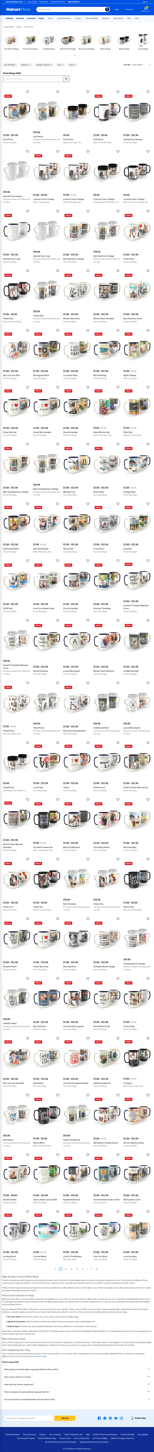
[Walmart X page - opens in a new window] (104, 1418)
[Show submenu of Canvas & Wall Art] (99, 18)
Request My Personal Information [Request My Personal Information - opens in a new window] (94, 1442)
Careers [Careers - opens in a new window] (42, 1434)
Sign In (145, 2)
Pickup (41, 18)
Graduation (31, 18)
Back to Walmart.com (14, 2)
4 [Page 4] (77, 1269)
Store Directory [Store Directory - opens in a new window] (29, 1434)
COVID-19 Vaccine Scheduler (105, 1434)
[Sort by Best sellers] (141, 65)
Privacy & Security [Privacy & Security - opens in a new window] (81, 1438)
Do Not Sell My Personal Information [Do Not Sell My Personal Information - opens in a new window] (61, 1442)
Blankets (106, 18)
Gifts (129, 18)
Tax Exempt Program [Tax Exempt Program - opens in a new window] (26, 1438)
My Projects (44, 2)
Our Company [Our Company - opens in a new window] (55, 1434)
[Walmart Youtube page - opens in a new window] (115, 1418)
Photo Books (118, 18)
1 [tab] (74, 54)
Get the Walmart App (47, 1438)
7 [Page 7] (91, 1269)
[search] (66, 79)
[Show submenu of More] (140, 18)
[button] (17, 92)
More (137, 18)
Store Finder (32, 2)
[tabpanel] (11, 43)
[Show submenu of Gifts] (132, 18)
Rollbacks (9, 18)
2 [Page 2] (65, 1269)
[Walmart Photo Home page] (18, 9)
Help (117, 9)
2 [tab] (78, 54)
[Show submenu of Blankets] (110, 18)
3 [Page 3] (71, 1269)
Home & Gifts (9, 27)
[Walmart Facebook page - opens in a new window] (99, 1418)
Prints (50, 18)
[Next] (97, 1269)
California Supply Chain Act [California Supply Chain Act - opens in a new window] (122, 1438)
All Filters (10, 65)
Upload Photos (73, 2)
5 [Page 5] (82, 1269)
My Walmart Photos (58, 2)
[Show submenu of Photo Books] (124, 18)
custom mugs (40, 1356)
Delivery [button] (26, 65)
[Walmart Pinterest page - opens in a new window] (110, 1418)
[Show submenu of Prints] (54, 18)
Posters (78, 18)
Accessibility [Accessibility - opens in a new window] (143, 1434)
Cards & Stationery (64, 18)
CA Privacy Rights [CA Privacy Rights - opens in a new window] (100, 1438)
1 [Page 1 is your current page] (60, 1269)
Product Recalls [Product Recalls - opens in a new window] (127, 1434)
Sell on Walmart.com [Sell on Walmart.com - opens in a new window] (74, 1434)
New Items (20, 18)
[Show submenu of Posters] (82, 18)
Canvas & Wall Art (91, 18)
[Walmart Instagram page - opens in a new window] (121, 1418)
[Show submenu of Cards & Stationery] (72, 18)
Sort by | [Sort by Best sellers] (127, 65)
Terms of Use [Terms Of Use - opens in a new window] (64, 1438)
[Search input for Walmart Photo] (70, 9)
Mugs (19, 27)
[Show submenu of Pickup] (45, 18)
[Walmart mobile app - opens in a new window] (138, 1418)
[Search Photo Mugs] (33, 79)
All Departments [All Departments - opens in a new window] (13, 1434)
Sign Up (65, 1418)
